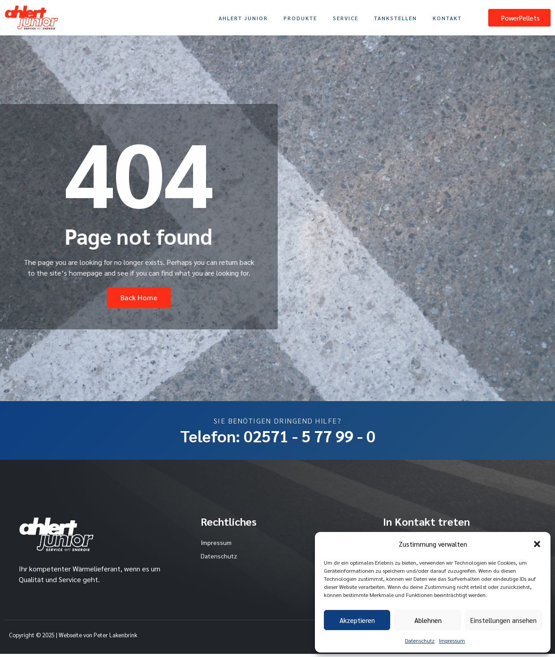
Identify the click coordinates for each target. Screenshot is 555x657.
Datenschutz (420, 640)
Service (345, 18)
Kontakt (447, 18)
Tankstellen (395, 18)
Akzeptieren (357, 620)
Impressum (452, 640)
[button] (537, 544)
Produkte (300, 18)
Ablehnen (428, 620)
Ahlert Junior (243, 18)
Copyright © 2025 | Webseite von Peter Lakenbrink (73, 638)
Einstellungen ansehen (503, 620)
